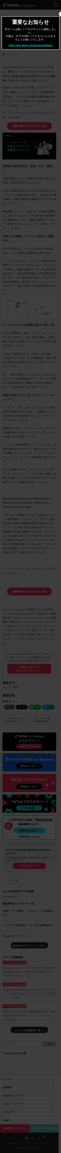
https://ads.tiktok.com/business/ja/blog (30, 45)
